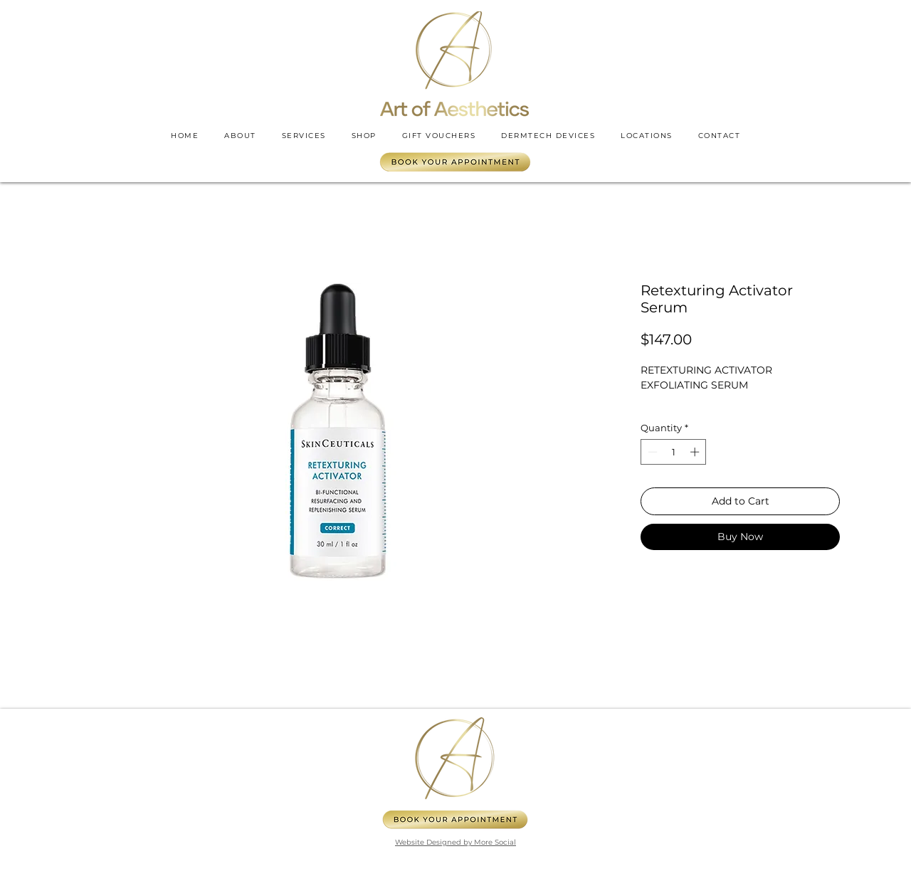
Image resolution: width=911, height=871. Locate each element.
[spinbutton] (674, 452)
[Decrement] (651, 452)
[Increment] (696, 452)
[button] (647, 135)
